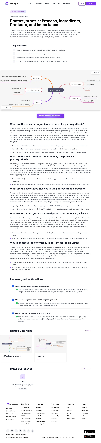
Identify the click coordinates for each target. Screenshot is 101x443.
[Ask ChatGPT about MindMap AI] (63, 440)
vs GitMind (39, 418)
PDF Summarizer (26, 418)
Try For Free (91, 3)
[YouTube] (20, 433)
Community (85, 416)
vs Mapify (39, 413)
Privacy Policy (10, 437)
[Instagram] (28, 433)
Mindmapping (55, 410)
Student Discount (11, 416)
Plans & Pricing (10, 413)
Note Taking (54, 416)
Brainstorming (55, 413)
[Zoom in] (10, 107)
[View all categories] (86, 369)
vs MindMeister (40, 416)
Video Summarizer (26, 421)
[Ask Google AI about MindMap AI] (66, 440)
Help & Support (71, 421)
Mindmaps (69, 416)
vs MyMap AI (40, 426)
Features (39, 3)
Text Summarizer (26, 416)
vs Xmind (38, 410)
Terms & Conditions (21, 437)
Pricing (47, 3)
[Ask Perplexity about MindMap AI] (69, 440)
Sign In (82, 3)
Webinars (69, 413)
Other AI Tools (25, 426)
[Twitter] (12, 433)
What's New (10, 422)
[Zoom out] (3, 107)
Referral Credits (11, 419)
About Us (84, 410)
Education (54, 424)
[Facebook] (7, 433)
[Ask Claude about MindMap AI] (72, 440)
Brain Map (54, 421)
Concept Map (55, 418)
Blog (68, 410)
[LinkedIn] (16, 433)
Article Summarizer (26, 413)
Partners (84, 418)
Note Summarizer (26, 424)
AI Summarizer (25, 410)
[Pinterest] (24, 433)
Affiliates (84, 421)
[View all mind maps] (88, 331)
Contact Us (85, 413)
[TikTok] (32, 433)
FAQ (68, 418)
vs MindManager (40, 424)
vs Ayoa (38, 421)
